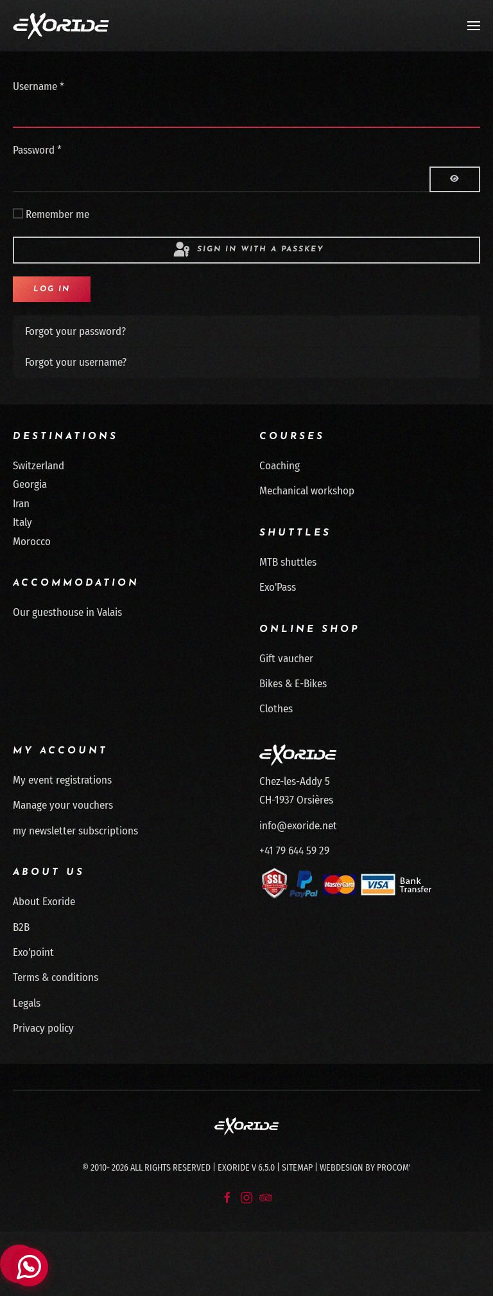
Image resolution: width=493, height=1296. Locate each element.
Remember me (57, 214)
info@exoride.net (298, 826)
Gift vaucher (286, 658)
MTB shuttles (287, 562)
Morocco (32, 541)
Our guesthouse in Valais (67, 612)
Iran (21, 503)
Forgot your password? (75, 331)
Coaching (279, 466)
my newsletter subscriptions (75, 831)
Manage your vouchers (63, 805)
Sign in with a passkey (247, 250)
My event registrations (62, 780)
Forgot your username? (75, 362)
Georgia (30, 484)
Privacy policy (43, 1028)
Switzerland (38, 466)
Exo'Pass (277, 587)
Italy (22, 522)
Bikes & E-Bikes (293, 683)
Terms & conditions (55, 977)
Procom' (394, 1167)
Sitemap (297, 1167)
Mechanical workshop (306, 491)
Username (38, 86)
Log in (51, 289)
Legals (26, 1003)
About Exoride (44, 901)
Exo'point (33, 952)
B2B (21, 927)
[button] (473, 25)
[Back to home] (61, 25)
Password (37, 150)
